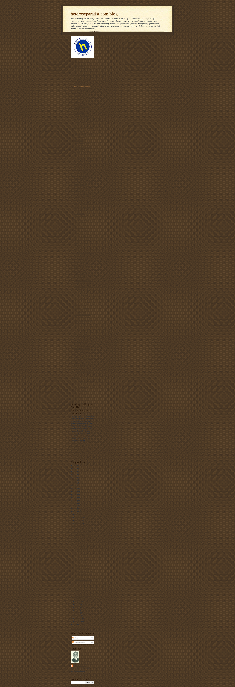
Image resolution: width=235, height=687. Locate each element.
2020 (75, 483)
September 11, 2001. (82, 568)
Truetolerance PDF (81, 365)
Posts (75, 638)
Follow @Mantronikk (78, 629)
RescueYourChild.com (82, 237)
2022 (75, 477)
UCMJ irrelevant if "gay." (84, 534)
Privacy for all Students (82, 79)
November (79, 517)
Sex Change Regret (81, 387)
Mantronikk (80, 666)
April (78, 613)
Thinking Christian (81, 72)
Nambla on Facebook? (83, 526)
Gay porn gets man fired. (83, 565)
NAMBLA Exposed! (81, 330)
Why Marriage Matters (82, 356)
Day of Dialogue (80, 96)
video (84, 433)
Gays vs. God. (80, 577)
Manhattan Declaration (82, 299)
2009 (75, 624)
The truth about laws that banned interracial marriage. (83, 243)
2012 (75, 506)
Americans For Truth (82, 62)
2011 (75, 509)
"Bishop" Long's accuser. (84, 529)
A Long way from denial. (84, 532)
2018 (75, 489)
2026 (75, 465)
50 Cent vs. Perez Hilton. (84, 571)
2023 (75, 474)
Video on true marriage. (83, 537)
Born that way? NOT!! (82, 308)
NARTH (77, 378)
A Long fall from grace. (83, 540)
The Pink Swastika (81, 200)
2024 (75, 471)
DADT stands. (80, 543)
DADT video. (80, 551)
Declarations (78, 256)
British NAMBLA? (82, 598)
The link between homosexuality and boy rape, (82, 122)
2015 (75, 497)
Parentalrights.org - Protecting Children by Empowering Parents (82, 314)
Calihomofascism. (81, 562)
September (79, 523)
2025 (75, 468)
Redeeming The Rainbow (83, 204)
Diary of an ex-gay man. (83, 249)
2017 (75, 491)
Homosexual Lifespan (82, 397)
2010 (75, 512)
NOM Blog (78, 99)
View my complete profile (80, 674)
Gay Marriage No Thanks (83, 253)
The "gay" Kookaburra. (83, 596)
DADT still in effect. (82, 554)
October (79, 520)
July (77, 604)
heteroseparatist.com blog (94, 13)
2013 (75, 503)
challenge (74, 433)
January (78, 621)
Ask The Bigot (79, 103)
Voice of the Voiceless (82, 75)
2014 (75, 500)
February (79, 619)
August (78, 601)
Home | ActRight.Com (82, 352)
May (77, 610)
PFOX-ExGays (79, 82)
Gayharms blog (80, 113)
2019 (75, 486)
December (79, 514)
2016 (75, 494)
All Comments (78, 642)
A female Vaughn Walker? (84, 574)
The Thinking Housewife (83, 86)
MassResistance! (80, 327)
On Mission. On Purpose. (83, 116)
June (77, 607)
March (78, 616)
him (81, 438)
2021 (75, 480)
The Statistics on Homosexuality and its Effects (82, 371)
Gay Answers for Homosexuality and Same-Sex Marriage (83, 274)
